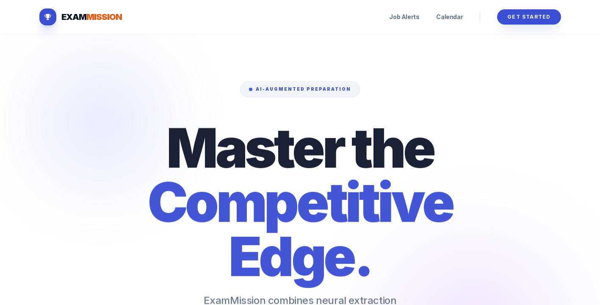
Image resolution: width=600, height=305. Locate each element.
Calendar (449, 16)
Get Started (528, 17)
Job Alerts (404, 16)
